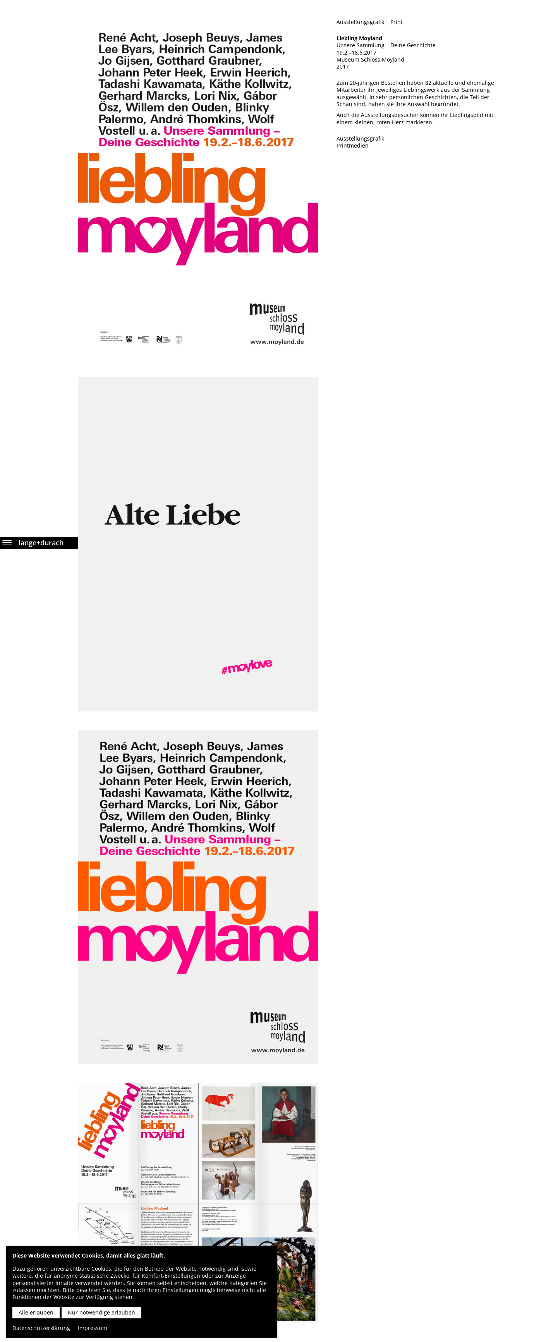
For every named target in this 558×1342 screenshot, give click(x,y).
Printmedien (353, 145)
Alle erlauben (36, 1312)
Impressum (92, 1328)
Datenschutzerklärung (41, 1328)
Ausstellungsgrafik (360, 22)
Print (396, 22)
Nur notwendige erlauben (101, 1312)
